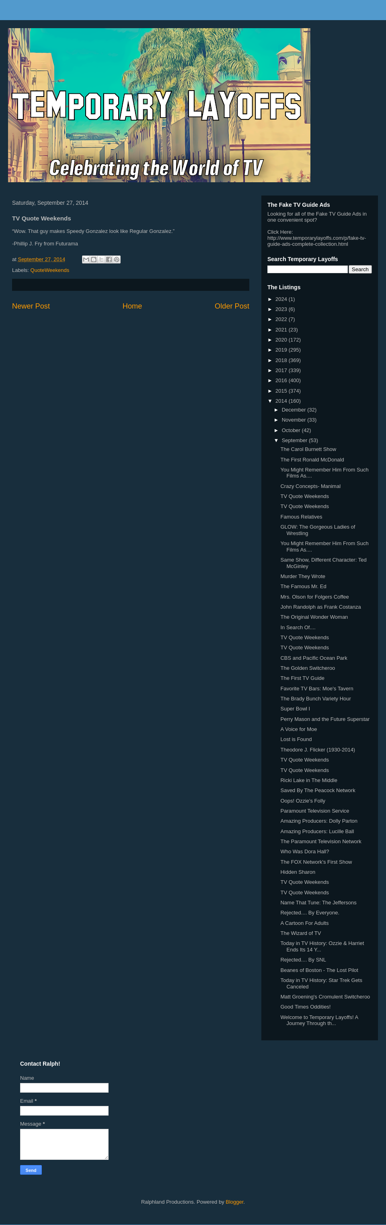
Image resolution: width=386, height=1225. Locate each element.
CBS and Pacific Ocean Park (313, 658)
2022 (282, 319)
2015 (282, 391)
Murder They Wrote (302, 576)
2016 (282, 380)
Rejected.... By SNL (303, 960)
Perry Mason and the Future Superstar (325, 719)
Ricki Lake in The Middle (308, 780)
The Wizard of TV (300, 933)
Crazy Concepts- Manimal (310, 486)
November (295, 420)
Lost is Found (296, 739)
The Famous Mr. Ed (303, 586)
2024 (282, 299)
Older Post (232, 306)
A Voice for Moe (298, 729)
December (295, 410)
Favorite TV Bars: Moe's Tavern (316, 689)
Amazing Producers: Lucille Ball (317, 831)
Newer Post (31, 306)
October (292, 430)
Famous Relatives (301, 517)
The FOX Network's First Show (316, 862)
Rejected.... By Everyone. (309, 913)
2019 (282, 350)
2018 (282, 360)
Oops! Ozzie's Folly (302, 801)
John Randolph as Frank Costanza (320, 607)
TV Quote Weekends (304, 496)
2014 (282, 401)
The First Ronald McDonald (312, 460)
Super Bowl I (295, 709)
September (295, 440)
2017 (282, 370)
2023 (282, 309)
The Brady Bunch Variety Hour (315, 699)
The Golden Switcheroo (307, 668)
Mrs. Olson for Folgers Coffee (314, 597)
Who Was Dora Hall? (304, 851)
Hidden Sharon (297, 872)
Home (132, 306)
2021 (282, 330)
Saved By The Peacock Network (317, 790)
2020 (282, 340)
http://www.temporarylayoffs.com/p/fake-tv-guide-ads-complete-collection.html (316, 241)
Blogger (234, 1202)
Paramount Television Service (314, 811)
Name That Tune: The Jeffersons (318, 903)
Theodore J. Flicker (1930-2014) (317, 750)
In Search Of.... (297, 627)
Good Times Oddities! (305, 1007)
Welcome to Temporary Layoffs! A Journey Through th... (319, 1020)
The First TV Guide (302, 678)
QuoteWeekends (50, 270)
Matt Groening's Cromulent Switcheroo (325, 997)
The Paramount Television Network (320, 841)
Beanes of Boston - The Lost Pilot (319, 970)
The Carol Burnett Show (308, 449)
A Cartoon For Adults (304, 923)
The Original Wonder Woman (314, 617)
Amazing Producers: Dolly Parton (318, 821)
